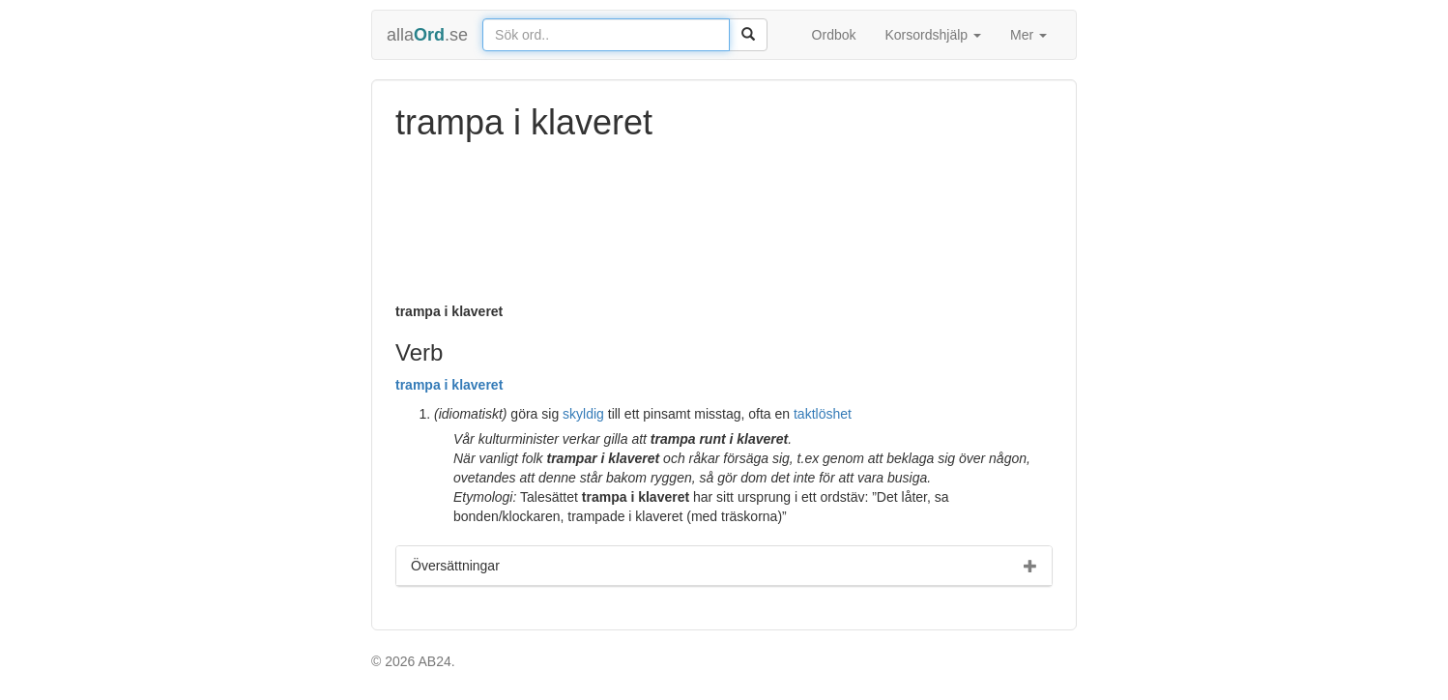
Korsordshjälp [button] (933, 35)
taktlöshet (823, 414)
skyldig (583, 414)
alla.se (427, 34)
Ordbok (834, 35)
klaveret (477, 385)
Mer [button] (1028, 35)
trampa (418, 385)
